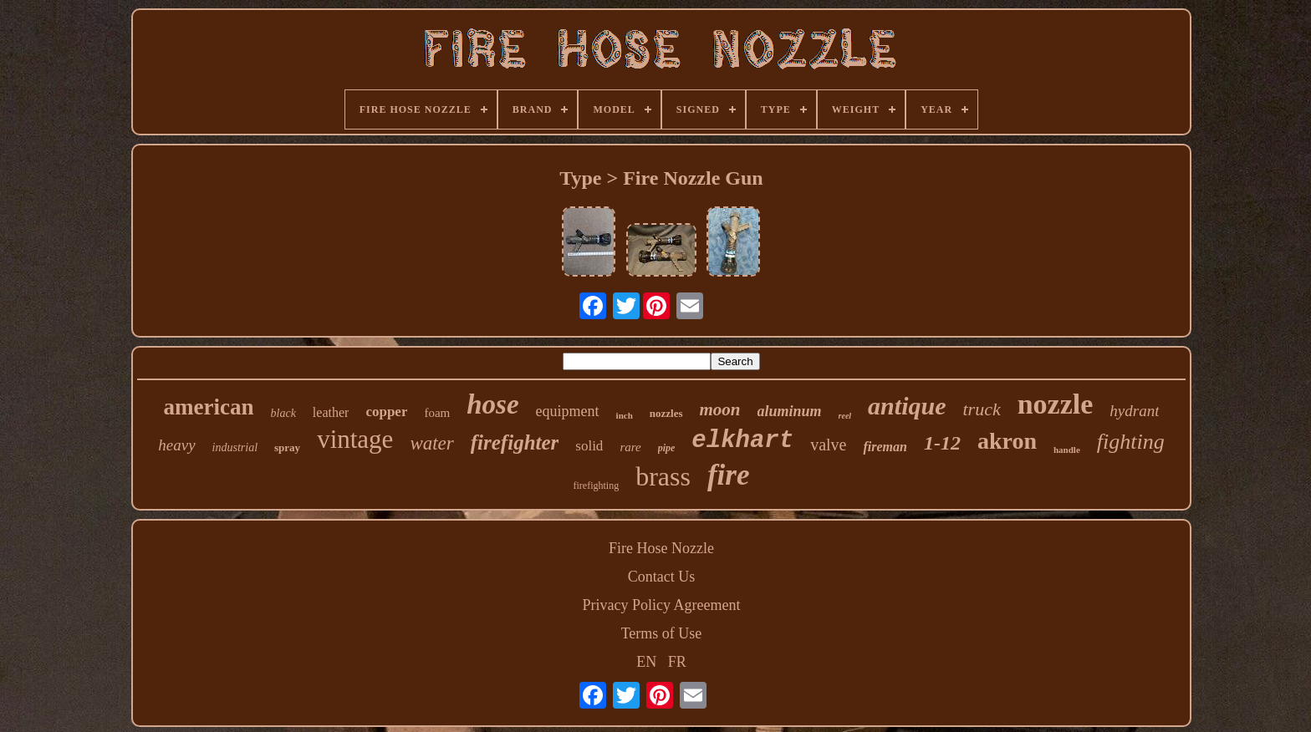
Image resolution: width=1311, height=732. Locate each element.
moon (720, 409)
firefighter (515, 442)
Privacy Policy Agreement (662, 605)
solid (589, 446)
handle (1066, 450)
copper (386, 411)
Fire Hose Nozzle (661, 548)
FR (677, 661)
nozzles (666, 413)
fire (728, 475)
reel (845, 415)
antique (907, 405)
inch (624, 415)
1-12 (942, 443)
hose (492, 404)
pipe (667, 448)
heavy (176, 445)
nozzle (1056, 404)
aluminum (790, 411)
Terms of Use (661, 633)
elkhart (742, 441)
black (283, 413)
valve (828, 444)
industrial (235, 447)
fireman (884, 447)
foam (437, 412)
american (209, 406)
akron (1007, 441)
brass (663, 476)
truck (981, 409)
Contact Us (662, 576)
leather (331, 412)
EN (646, 661)
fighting (1131, 442)
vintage (355, 439)
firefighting (597, 485)
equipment (567, 411)
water (431, 443)
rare (630, 447)
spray (287, 447)
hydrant (1134, 410)
